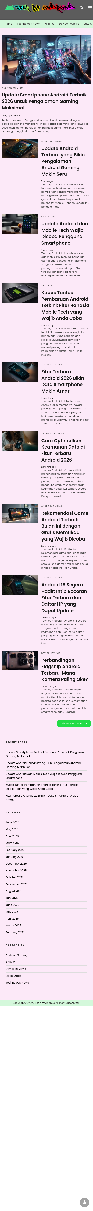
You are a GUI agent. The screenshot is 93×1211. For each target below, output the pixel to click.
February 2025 (15, 932)
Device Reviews (69, 23)
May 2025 (12, 912)
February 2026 (15, 850)
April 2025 (12, 919)
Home (8, 23)
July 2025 (12, 898)
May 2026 (12, 829)
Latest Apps (48, 216)
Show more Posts (73, 723)
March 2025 (13, 925)
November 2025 (16, 870)
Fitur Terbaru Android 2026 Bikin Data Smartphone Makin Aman (62, 381)
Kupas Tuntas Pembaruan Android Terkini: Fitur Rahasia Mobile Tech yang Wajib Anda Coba (65, 305)
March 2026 (13, 843)
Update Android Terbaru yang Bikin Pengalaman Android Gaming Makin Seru (63, 161)
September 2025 (16, 884)
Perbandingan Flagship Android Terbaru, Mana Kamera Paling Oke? (64, 670)
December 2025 (16, 864)
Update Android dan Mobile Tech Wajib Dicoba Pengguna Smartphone (64, 233)
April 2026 (12, 836)
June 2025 (12, 905)
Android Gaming (12, 87)
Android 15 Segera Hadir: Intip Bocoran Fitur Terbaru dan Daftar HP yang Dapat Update (64, 598)
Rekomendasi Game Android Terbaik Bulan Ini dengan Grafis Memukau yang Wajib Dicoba (64, 526)
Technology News (28, 23)
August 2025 (14, 891)
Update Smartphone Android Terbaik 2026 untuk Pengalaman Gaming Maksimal (44, 101)
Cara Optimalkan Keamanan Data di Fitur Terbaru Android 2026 (63, 450)
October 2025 (14, 877)
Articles (49, 23)
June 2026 (12, 822)
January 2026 (15, 857)
